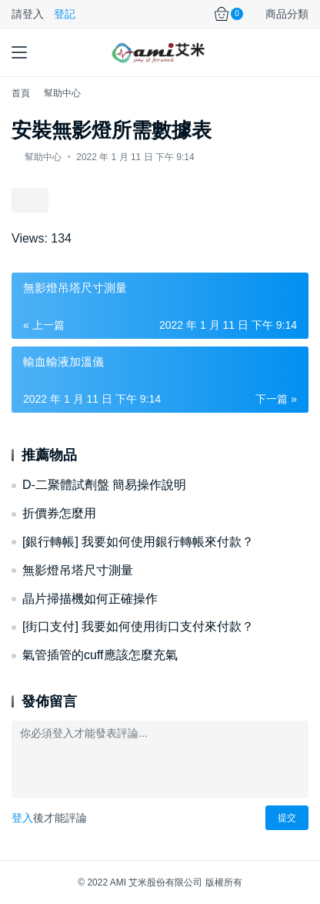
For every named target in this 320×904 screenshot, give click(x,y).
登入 (22, 818)
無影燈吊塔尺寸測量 (77, 570)
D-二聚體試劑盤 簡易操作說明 (104, 484)
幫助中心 (43, 157)
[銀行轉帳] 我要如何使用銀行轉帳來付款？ (138, 541)
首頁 (21, 93)
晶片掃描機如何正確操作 (90, 598)
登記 (64, 14)
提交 (287, 817)
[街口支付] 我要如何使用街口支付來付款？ (138, 626)
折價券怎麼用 (59, 513)
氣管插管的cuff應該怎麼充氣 (100, 654)
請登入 (28, 14)
